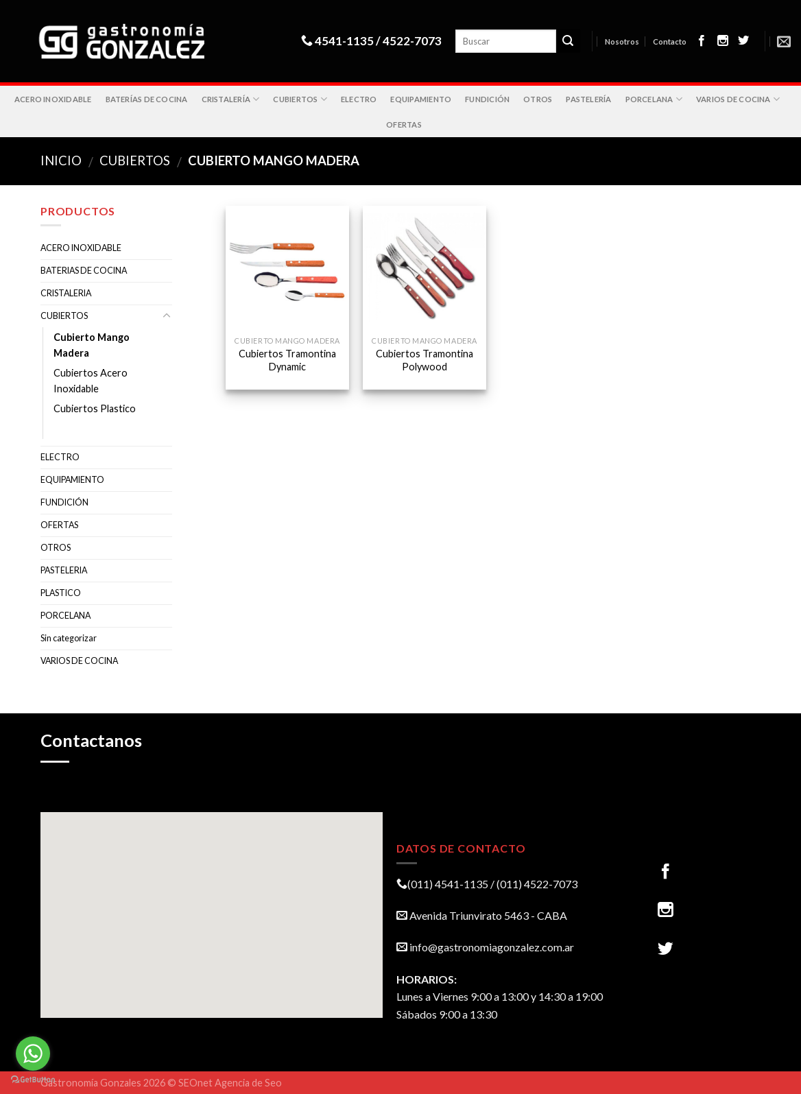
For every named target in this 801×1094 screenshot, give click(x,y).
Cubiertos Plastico (94, 408)
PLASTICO (60, 593)
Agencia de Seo (248, 1083)
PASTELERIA (63, 570)
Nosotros (622, 41)
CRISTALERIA (65, 293)
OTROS (537, 99)
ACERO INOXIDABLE (53, 99)
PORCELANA (653, 99)
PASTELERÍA (588, 99)
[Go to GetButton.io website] (33, 1079)
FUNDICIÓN (487, 99)
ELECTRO (359, 99)
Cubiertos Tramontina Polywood (424, 360)
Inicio (61, 160)
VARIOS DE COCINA (738, 99)
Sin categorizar (68, 638)
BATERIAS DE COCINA (83, 270)
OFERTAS (404, 124)
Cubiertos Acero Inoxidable (90, 380)
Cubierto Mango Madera (91, 345)
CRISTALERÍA (231, 99)
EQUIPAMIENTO (420, 99)
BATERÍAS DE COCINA (147, 99)
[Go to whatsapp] (33, 1053)
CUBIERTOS (299, 99)
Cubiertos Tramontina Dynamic (287, 360)
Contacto (669, 41)
